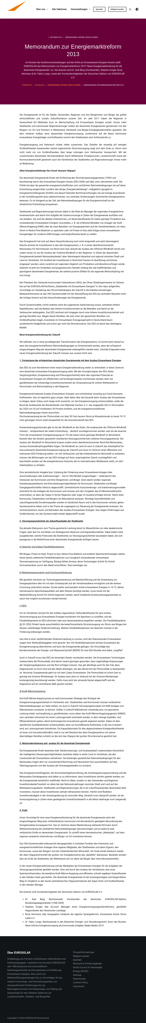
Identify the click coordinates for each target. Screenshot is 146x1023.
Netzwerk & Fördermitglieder (87, 963)
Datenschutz (79, 978)
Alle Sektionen (59, 9)
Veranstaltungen (81, 9)
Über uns (42, 9)
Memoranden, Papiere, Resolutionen (81, 37)
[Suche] (130, 9)
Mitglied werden (117, 9)
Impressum (79, 986)
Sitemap (77, 975)
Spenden (99, 9)
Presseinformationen (83, 952)
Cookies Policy (80, 982)
